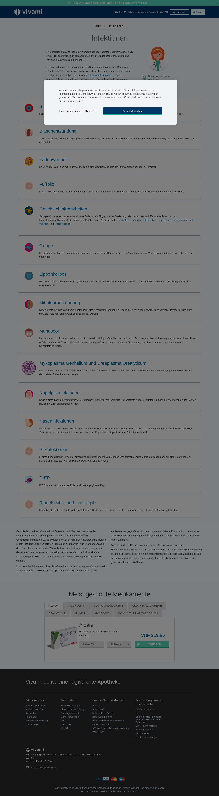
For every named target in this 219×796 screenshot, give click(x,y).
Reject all (90, 111)
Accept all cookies (133, 111)
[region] (110, 102)
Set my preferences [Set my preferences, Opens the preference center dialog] (69, 111)
